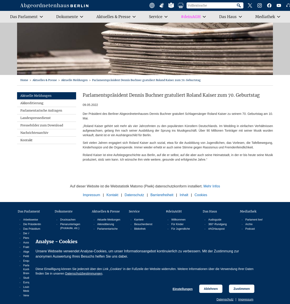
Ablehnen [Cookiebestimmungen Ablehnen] (211, 288)
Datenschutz (225, 299)
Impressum (245, 299)
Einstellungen (183, 289)
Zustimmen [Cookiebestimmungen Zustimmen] (242, 288)
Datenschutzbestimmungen (83, 273)
